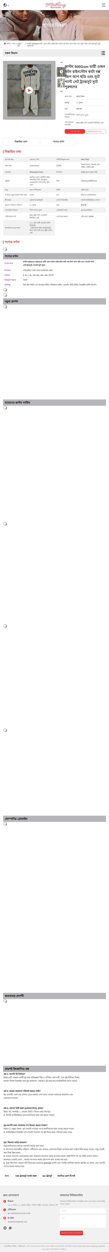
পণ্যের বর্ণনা (58, 141)
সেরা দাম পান (75, 131)
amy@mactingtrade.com (17, 1222)
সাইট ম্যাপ (21, 1246)
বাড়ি (8, 44)
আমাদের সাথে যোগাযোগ (71, 1233)
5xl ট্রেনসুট (47, 1176)
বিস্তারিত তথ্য (21, 141)
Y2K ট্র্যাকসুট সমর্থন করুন (26, 1176)
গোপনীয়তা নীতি (10, 1246)
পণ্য (13, 44)
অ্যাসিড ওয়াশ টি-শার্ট (66, 1176)
